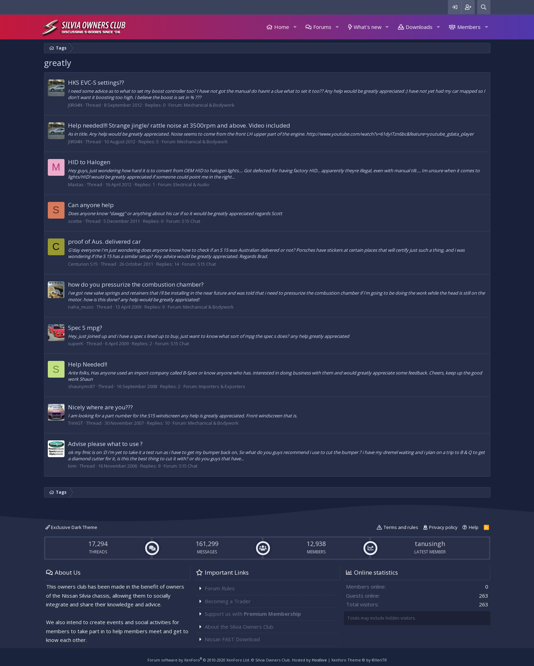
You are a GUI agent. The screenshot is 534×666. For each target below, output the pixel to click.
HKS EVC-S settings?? (96, 82)
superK (75, 343)
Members (469, 26)
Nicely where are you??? (100, 407)
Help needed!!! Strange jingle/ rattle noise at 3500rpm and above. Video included (179, 125)
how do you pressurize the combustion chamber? (136, 284)
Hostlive (319, 660)
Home (281, 26)
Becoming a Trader (228, 601)
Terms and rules (401, 527)
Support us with (253, 613)
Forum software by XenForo (199, 660)
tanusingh (430, 543)
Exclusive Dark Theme (71, 527)
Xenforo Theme (359, 660)
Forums (322, 26)
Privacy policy (443, 527)
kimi (72, 466)
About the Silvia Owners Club (239, 626)
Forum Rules (220, 588)
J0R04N (75, 105)
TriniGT (75, 423)
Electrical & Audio (191, 184)
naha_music (80, 307)
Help (474, 527)
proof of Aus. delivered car (104, 241)
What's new (368, 26)
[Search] (483, 7)
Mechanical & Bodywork (209, 105)
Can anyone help (91, 205)
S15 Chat (191, 221)
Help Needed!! (87, 364)
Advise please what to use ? (105, 444)
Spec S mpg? (85, 328)
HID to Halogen (89, 162)
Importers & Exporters (222, 386)
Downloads (419, 26)
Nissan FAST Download (232, 639)
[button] (295, 27)
